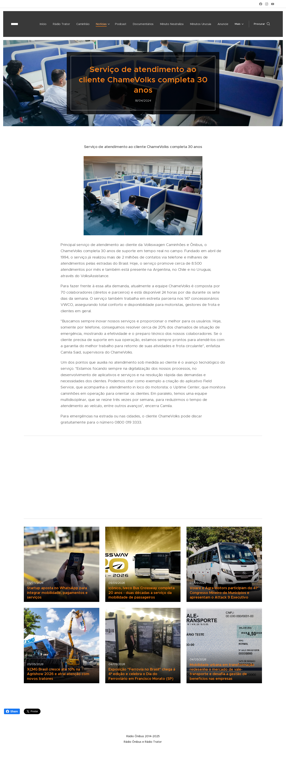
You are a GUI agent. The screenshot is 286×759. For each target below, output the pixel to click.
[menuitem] (31, 24)
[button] (262, 24)
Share (12, 711)
